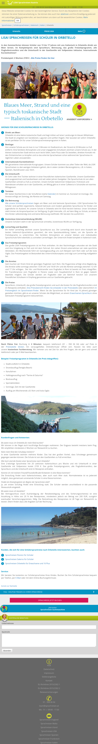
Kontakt (49, 680)
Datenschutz (49, 669)
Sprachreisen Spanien (49, 735)
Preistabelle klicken (15, 347)
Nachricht (6, 632)
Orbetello (16, 31)
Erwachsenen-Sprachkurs (81, 293)
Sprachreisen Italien (49, 742)
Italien (42, 25)
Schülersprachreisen (21, 25)
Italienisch (34, 25)
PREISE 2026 (49, 31)
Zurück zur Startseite (9, 586)
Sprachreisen (7, 25)
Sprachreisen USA (49, 731)
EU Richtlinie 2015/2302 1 (49, 684)
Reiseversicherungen (49, 692)
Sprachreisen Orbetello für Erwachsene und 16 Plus (27, 563)
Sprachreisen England (49, 719)
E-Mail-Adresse (8, 623)
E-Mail (18, 578)
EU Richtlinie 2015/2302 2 (49, 688)
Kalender (51, 194)
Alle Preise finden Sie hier (43, 58)
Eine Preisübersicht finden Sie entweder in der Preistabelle (52, 288)
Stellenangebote (49, 676)
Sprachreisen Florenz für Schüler (19, 555)
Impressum (49, 673)
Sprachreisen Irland (48, 727)
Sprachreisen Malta (49, 723)
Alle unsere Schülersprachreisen (19, 203)
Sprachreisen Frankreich (49, 738)
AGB (49, 665)
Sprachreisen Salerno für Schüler (19, 559)
